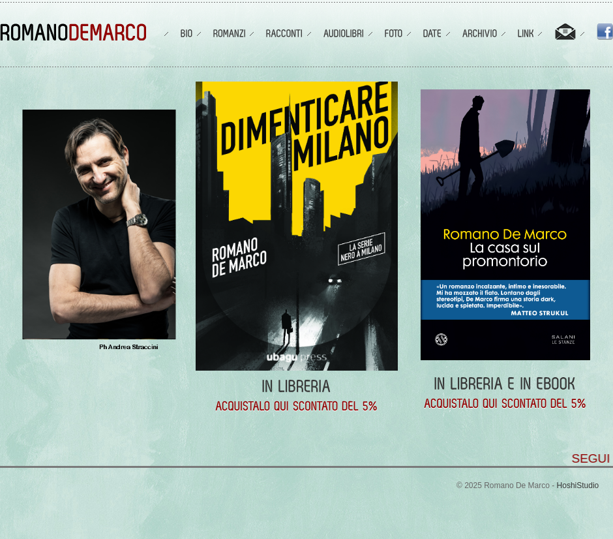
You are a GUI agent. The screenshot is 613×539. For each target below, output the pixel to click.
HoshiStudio (578, 485)
